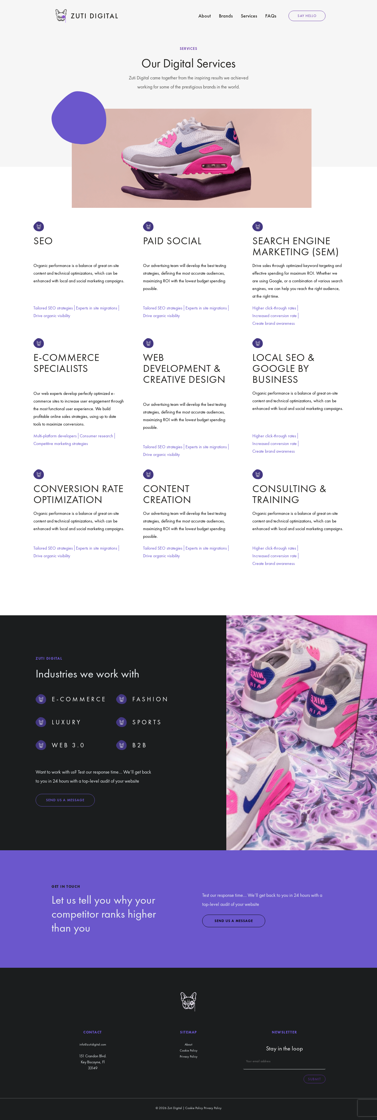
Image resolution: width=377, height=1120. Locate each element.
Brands (226, 16)
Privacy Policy (189, 1056)
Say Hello (307, 15)
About (204, 16)
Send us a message (65, 800)
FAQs (270, 16)
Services (249, 16)
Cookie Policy (189, 1050)
